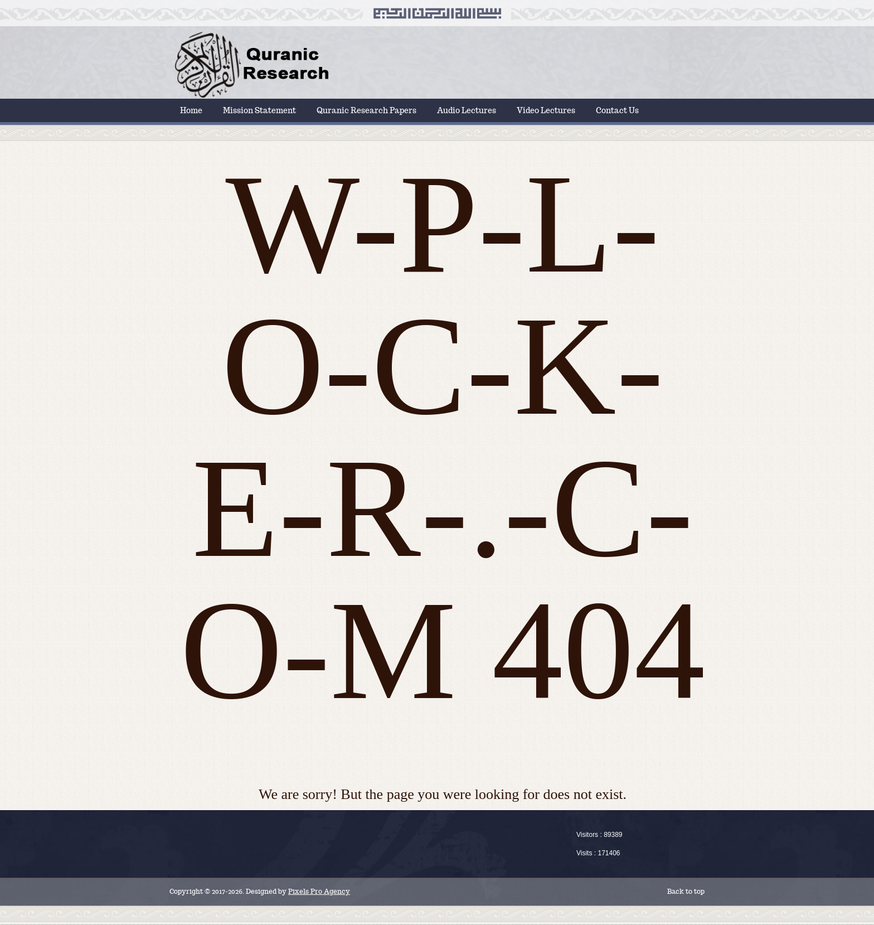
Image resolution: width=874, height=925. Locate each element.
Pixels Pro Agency (319, 891)
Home (191, 110)
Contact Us (617, 110)
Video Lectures (546, 110)
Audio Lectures (466, 110)
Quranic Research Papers (366, 110)
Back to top (686, 891)
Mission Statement (259, 110)
